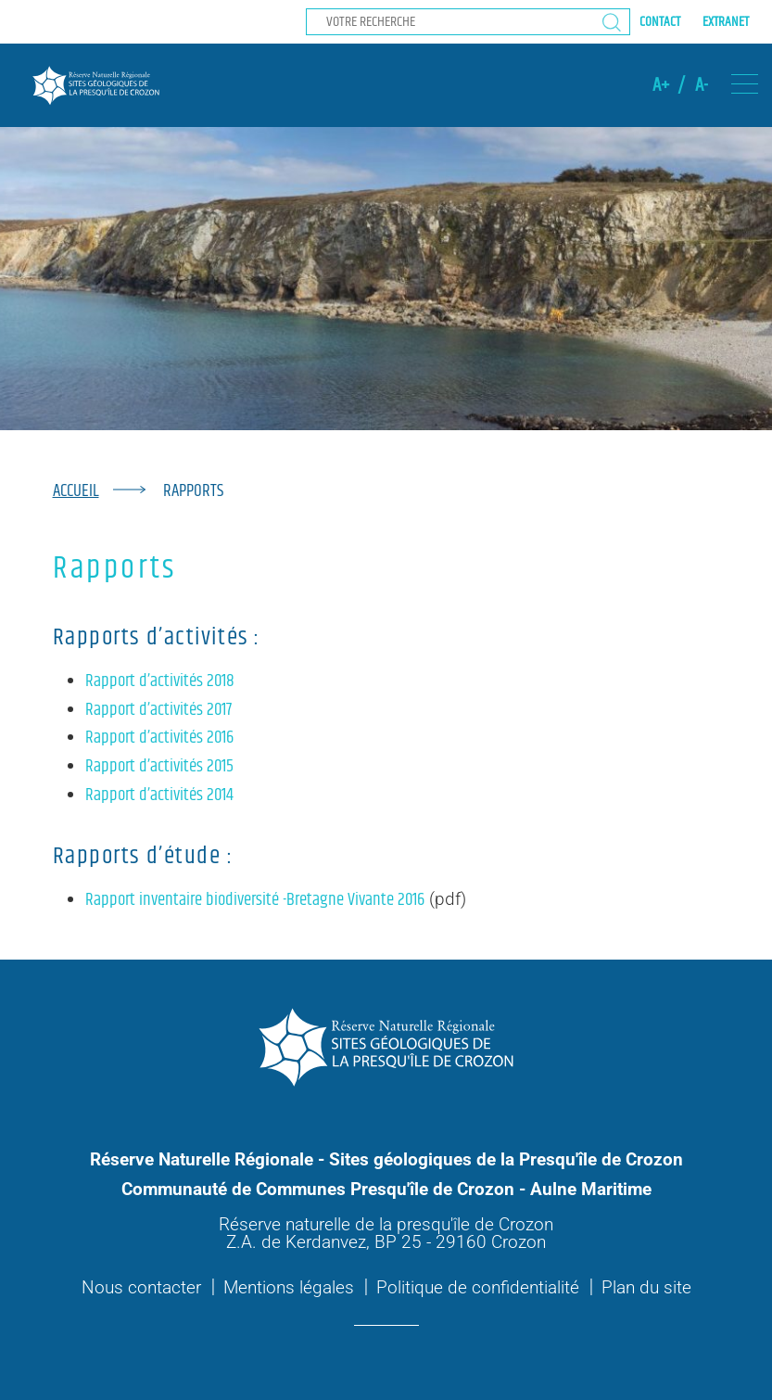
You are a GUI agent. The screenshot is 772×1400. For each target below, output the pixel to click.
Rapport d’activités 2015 (159, 766)
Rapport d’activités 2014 (159, 795)
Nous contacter (141, 1287)
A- (701, 85)
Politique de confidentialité (477, 1287)
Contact (659, 21)
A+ (660, 85)
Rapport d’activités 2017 (158, 709)
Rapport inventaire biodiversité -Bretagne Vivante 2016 (254, 899)
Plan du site (646, 1287)
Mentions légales (288, 1287)
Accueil (76, 490)
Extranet (725, 21)
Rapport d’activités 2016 (159, 737)
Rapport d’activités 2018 (159, 681)
